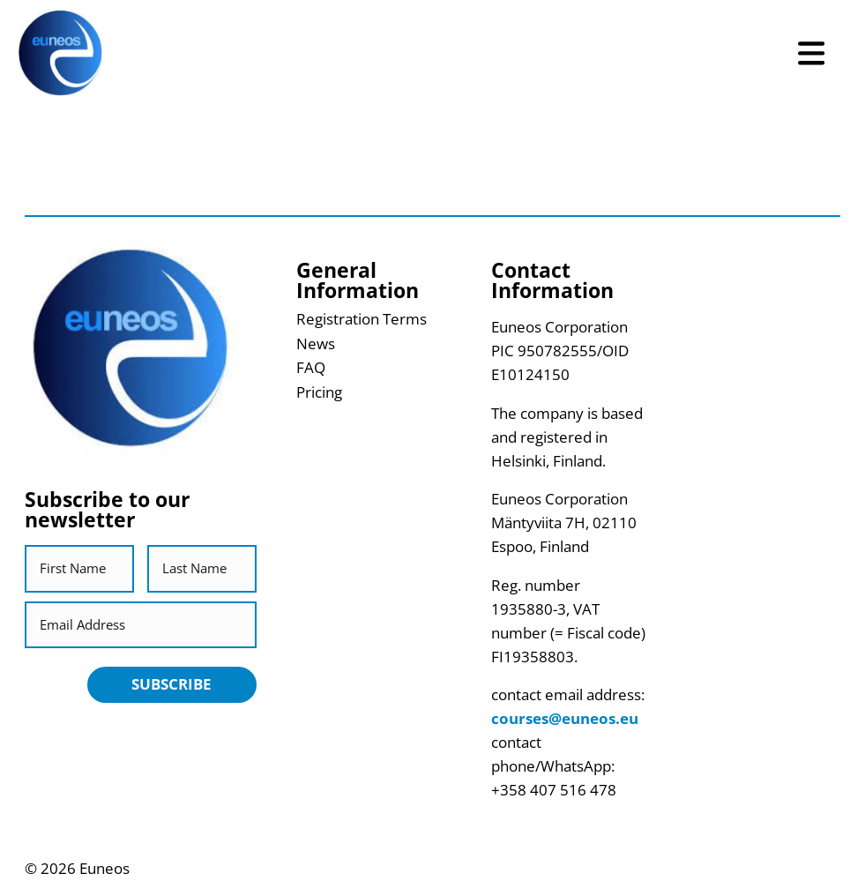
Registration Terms (361, 319)
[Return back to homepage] (60, 54)
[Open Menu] (811, 54)
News (315, 343)
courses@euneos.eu (564, 718)
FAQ (310, 367)
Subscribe (171, 684)
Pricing (319, 392)
